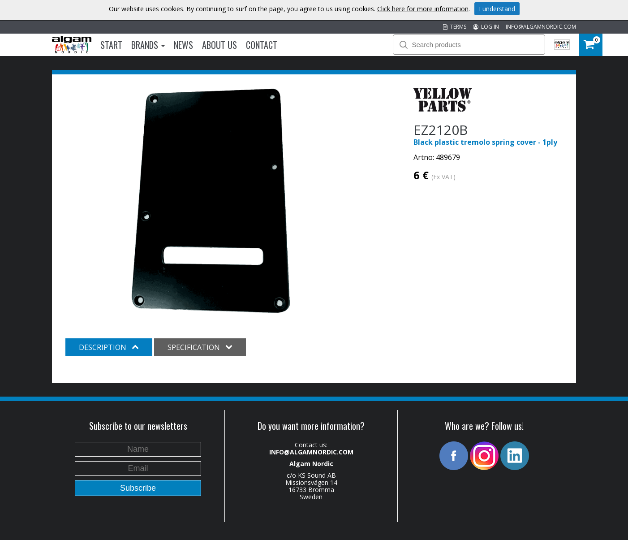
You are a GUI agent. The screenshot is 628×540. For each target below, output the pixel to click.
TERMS (454, 26)
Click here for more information (423, 8)
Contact (261, 45)
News (183, 45)
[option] (210, 201)
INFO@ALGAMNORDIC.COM (541, 26)
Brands (148, 45)
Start (111, 45)
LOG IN (486, 26)
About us (219, 45)
